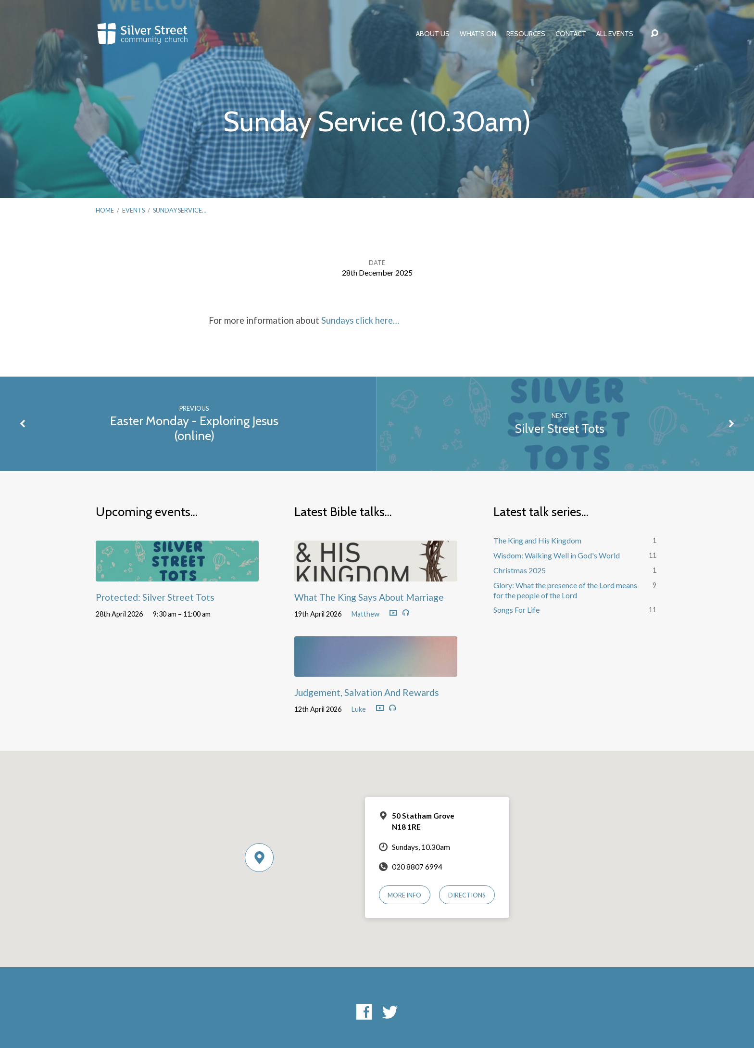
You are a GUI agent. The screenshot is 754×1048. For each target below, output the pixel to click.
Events (133, 210)
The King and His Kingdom (537, 540)
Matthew (365, 614)
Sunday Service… (179, 210)
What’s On (478, 33)
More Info (404, 895)
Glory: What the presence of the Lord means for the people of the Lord (565, 590)
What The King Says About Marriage (369, 597)
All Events (614, 33)
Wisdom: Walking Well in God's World (556, 555)
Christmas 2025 (519, 570)
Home (105, 210)
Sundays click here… (360, 320)
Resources (525, 33)
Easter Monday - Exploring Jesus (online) (194, 428)
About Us (433, 33)
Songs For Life (516, 609)
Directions (467, 895)
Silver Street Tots (559, 428)
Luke (359, 709)
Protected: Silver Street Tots (155, 597)
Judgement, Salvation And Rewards (366, 692)
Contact (570, 33)
